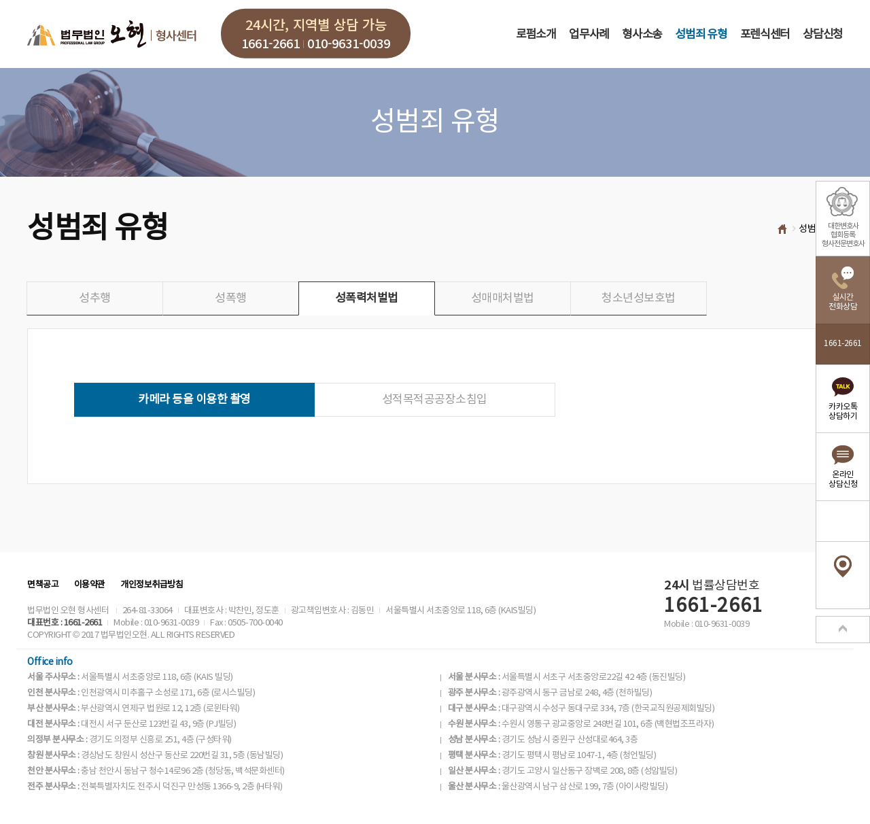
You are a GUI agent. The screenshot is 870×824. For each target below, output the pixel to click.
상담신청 (823, 34)
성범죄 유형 (701, 34)
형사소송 (642, 34)
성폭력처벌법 (366, 298)
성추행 (95, 298)
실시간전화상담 (843, 302)
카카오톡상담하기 (843, 411)
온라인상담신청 (843, 479)
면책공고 (42, 585)
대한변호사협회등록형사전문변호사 (843, 235)
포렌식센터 (765, 34)
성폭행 (231, 298)
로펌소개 (536, 34)
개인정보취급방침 (151, 585)
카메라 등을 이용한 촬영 (194, 400)
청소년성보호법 (639, 298)
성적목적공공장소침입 (434, 400)
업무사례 (589, 34)
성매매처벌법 (502, 298)
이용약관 (89, 585)
